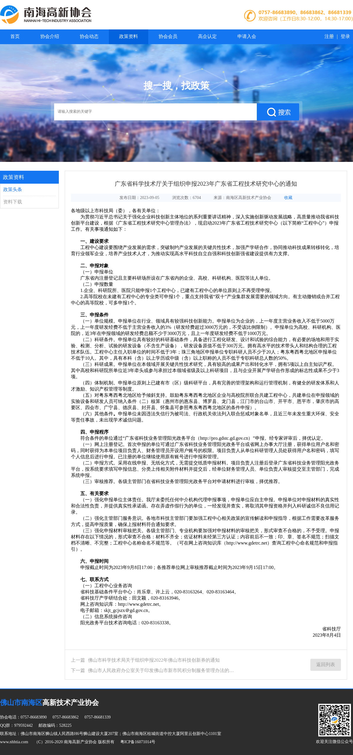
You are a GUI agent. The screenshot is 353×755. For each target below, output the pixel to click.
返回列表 (325, 664)
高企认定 (207, 36)
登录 (345, 36)
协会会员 (168, 36)
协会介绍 (49, 36)
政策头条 (12, 189)
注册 (329, 36)
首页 (15, 36)
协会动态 (89, 36)
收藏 (288, 197)
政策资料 (128, 36)
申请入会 (246, 36)
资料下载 (12, 201)
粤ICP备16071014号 (138, 742)
